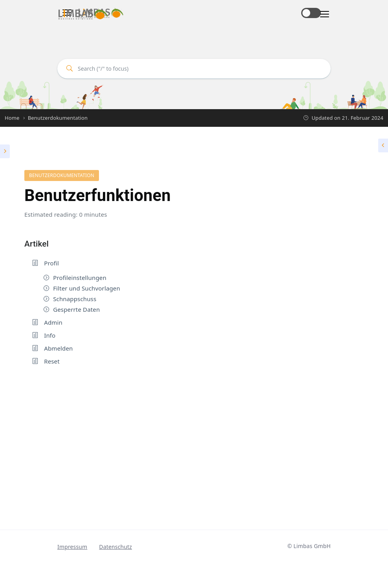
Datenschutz (115, 546)
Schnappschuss (74, 299)
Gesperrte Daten (76, 309)
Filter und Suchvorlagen (86, 288)
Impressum (72, 546)
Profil (51, 263)
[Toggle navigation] (322, 14)
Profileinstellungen (79, 278)
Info (49, 335)
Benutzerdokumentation (61, 175)
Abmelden (58, 348)
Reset (52, 361)
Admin (53, 322)
